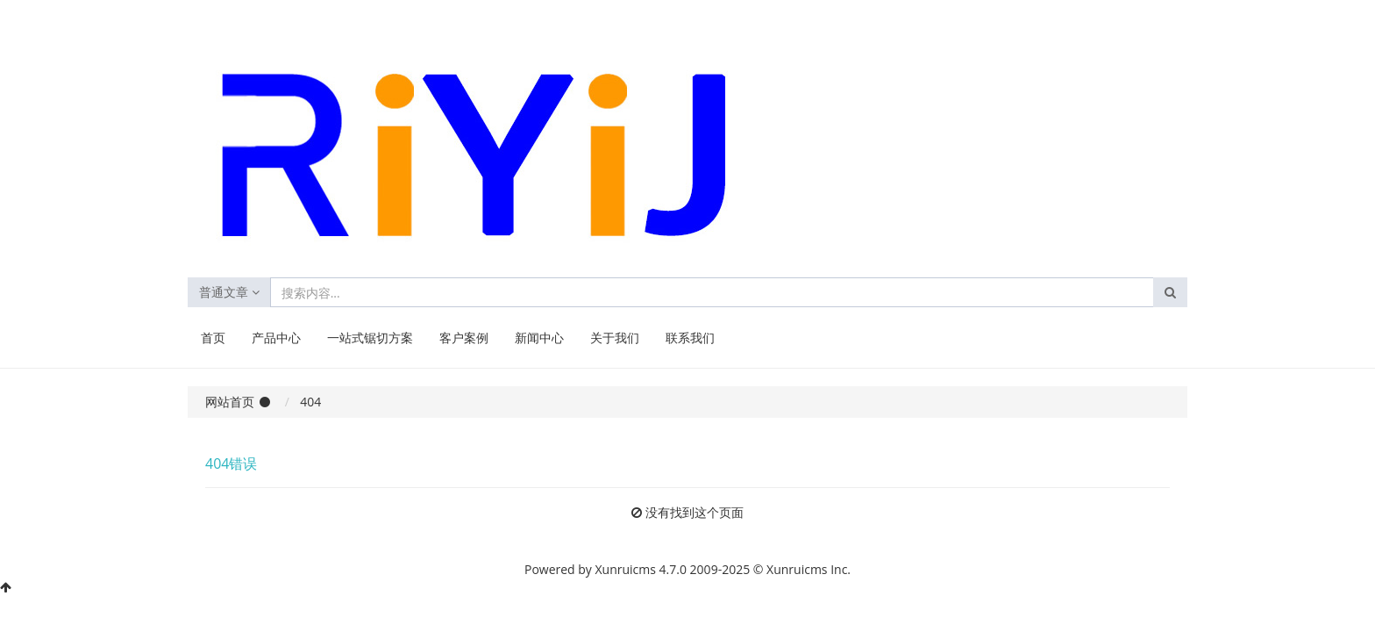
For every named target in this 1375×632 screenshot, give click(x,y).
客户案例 (463, 337)
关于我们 (614, 337)
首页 (213, 337)
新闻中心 (539, 337)
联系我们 (690, 337)
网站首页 (229, 401)
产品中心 (276, 337)
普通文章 (229, 292)
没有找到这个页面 (694, 512)
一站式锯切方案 (370, 337)
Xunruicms (625, 569)
